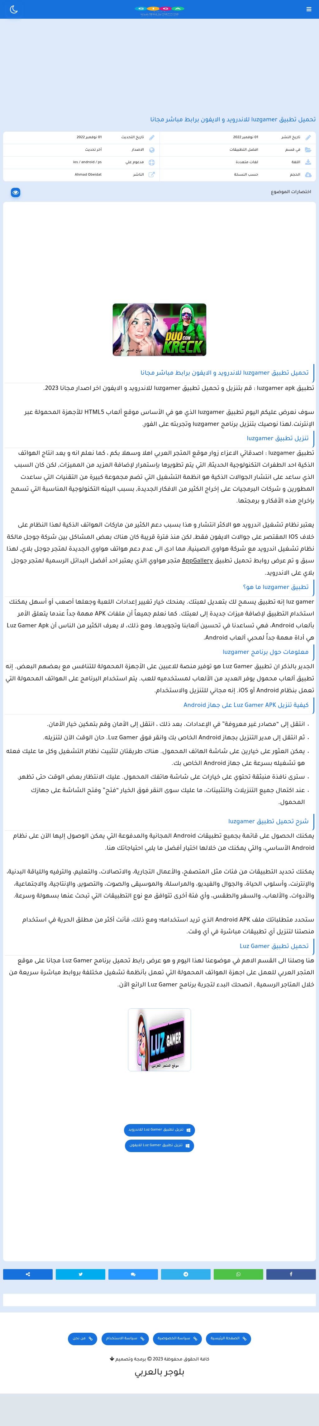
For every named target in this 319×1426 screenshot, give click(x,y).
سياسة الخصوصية (174, 1374)
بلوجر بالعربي (160, 1409)
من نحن (79, 1374)
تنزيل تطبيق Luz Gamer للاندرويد (156, 1159)
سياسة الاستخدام (121, 1374)
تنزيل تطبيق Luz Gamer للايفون (156, 1175)
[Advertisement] (159, 74)
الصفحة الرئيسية (225, 1374)
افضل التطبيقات (246, 168)
